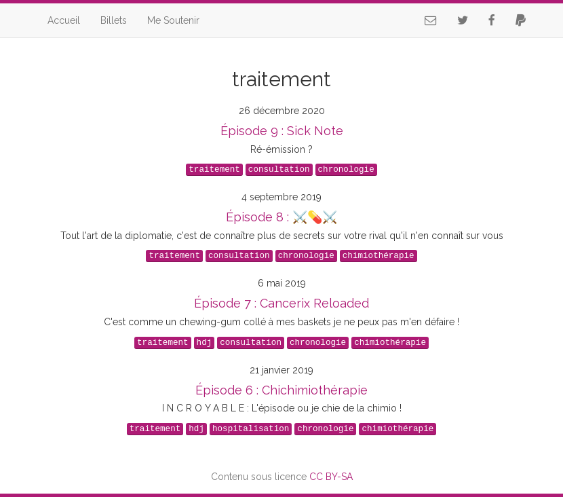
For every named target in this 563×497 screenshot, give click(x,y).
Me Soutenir (173, 20)
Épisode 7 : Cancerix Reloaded (281, 303)
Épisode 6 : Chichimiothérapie (281, 390)
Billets (113, 20)
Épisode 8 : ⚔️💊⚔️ (281, 217)
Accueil (63, 20)
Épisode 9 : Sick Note (281, 131)
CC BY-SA (331, 476)
